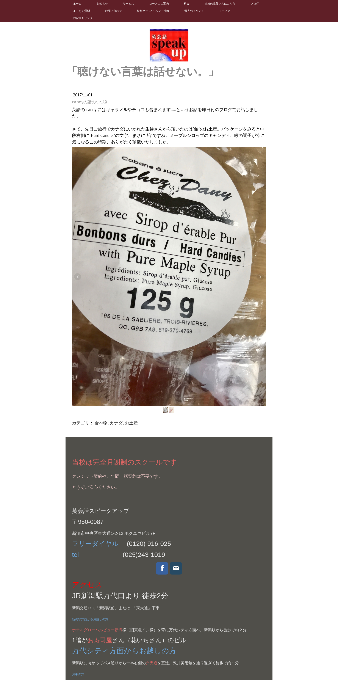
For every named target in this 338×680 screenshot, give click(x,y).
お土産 (131, 423)
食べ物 (101, 423)
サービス (128, 3)
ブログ (254, 3)
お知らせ (102, 3)
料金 (186, 3)
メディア (224, 11)
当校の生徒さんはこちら (220, 3)
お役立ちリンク (83, 18)
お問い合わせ (113, 11)
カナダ (116, 423)
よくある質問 (81, 11)
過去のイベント (194, 11)
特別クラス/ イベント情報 (153, 11)
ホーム (77, 3)
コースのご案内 (159, 3)
